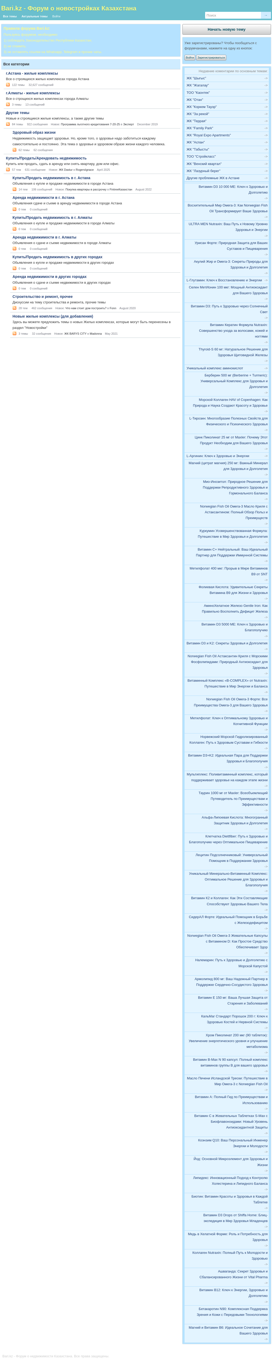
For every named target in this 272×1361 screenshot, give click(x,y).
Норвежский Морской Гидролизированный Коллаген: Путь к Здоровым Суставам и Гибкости (229, 739)
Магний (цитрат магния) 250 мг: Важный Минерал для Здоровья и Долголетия (228, 466)
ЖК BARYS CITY (75, 333)
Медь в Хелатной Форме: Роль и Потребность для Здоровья (228, 1237)
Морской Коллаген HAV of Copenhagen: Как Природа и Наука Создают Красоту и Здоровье (230, 402)
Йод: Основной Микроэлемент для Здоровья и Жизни (231, 1162)
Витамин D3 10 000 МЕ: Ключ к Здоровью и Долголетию (233, 189)
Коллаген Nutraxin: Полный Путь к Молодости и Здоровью (230, 1255)
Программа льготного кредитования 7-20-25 (90, 124)
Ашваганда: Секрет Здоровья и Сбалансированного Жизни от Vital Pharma (234, 1274)
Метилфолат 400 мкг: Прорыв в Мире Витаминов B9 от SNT (229, 571)
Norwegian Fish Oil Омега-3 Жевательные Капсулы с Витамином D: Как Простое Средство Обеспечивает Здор (227, 941)
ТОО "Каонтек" (198, 93)
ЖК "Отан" (195, 100)
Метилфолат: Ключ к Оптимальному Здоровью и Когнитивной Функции (229, 721)
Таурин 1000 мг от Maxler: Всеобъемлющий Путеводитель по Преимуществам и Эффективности (233, 798)
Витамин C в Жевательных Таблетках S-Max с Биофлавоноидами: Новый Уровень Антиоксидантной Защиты (231, 1121)
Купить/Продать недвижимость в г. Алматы (52, 217)
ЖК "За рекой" (198, 114)
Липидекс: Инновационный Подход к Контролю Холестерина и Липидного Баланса (230, 1181)
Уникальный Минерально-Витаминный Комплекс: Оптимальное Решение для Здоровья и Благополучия (228, 879)
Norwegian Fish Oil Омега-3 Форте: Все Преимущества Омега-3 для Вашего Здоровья (231, 702)
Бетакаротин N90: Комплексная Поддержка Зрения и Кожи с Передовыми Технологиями (232, 1312)
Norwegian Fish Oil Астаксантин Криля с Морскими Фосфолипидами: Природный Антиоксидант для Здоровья (228, 662)
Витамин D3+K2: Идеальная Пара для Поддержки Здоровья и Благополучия (228, 758)
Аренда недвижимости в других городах (50, 277)
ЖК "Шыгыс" (196, 78)
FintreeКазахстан (121, 189)
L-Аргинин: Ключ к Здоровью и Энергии (218, 456)
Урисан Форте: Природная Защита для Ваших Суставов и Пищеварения (231, 246)
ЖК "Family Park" (200, 128)
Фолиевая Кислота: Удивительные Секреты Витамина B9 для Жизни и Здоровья (233, 590)
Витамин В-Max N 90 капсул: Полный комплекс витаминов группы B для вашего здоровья (230, 1062)
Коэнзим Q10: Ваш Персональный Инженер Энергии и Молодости (233, 1143)
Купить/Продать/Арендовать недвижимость (46, 158)
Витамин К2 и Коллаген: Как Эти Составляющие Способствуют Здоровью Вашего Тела (229, 901)
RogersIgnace (85, 169)
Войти (56, 16)
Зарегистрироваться (211, 57)
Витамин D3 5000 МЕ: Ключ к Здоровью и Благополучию (234, 627)
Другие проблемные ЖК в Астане (213, 178)
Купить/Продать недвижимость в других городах (58, 257)
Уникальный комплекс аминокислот (215, 368)
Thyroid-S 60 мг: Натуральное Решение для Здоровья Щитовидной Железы (233, 352)
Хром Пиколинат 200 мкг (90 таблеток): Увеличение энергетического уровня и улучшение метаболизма (228, 1041)
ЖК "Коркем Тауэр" (202, 107)
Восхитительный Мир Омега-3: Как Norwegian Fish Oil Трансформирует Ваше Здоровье (228, 208)
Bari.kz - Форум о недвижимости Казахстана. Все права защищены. (55, 1356)
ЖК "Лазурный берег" (204, 171)
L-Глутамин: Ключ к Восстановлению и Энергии (224, 280)
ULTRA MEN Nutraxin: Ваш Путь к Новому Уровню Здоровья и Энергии (228, 227)
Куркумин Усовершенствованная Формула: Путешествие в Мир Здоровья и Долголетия (233, 534)
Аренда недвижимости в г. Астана (44, 197)
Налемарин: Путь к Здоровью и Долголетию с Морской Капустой (231, 963)
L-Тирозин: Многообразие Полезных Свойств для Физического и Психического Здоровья (228, 421)
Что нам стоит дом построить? (85, 308)
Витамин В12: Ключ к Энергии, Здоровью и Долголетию (233, 1293)
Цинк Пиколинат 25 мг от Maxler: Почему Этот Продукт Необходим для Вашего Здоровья (231, 440)
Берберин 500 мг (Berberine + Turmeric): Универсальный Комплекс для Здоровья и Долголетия (234, 381)
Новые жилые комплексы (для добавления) (53, 316)
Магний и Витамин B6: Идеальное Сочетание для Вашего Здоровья (228, 1330)
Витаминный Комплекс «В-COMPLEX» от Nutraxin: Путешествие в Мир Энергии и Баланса (227, 683)
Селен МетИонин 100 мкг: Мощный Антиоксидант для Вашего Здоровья (228, 290)
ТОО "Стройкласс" (201, 156)
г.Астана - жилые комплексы (32, 73)
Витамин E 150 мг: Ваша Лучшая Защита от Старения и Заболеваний (233, 1000)
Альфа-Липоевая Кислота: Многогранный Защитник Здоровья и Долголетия (235, 820)
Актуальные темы (35, 16)
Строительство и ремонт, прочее (43, 296)
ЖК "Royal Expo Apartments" (209, 135)
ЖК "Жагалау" (198, 85)
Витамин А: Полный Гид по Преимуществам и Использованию (231, 1100)
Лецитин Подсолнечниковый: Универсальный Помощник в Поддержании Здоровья (232, 858)
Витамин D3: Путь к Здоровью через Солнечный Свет (229, 309)
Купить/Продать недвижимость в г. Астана (52, 178)
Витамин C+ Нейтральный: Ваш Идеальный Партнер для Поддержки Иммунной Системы (232, 552)
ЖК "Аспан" (196, 142)
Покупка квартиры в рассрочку (86, 189)
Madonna (96, 333)
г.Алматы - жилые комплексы (33, 93)
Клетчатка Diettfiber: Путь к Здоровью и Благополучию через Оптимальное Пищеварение (228, 839)
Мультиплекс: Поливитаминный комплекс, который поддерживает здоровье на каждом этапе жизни (227, 777)
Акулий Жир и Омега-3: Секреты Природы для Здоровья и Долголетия (231, 264)
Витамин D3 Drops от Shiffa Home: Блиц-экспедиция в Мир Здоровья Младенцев (235, 1218)
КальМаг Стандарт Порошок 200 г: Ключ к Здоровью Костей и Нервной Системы (234, 1019)
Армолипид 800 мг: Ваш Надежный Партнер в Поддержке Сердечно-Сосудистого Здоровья (231, 982)
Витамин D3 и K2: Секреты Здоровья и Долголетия (227, 643)
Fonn (113, 308)
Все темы (10, 16)
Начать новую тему (227, 29)
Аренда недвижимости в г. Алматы (45, 237)
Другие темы (17, 113)
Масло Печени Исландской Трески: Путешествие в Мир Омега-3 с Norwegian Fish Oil (227, 1081)
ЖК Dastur (66, 169)
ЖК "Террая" (197, 121)
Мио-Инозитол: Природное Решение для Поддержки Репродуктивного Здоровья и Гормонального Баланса (235, 487)
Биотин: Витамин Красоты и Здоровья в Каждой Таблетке (229, 1199)
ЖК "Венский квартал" (204, 164)
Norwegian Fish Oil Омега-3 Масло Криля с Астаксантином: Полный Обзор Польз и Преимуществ (234, 512)
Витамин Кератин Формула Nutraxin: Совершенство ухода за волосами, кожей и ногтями (233, 330)
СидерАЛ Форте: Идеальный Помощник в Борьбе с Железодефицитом (228, 920)
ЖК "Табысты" (198, 149)
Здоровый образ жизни (34, 132)
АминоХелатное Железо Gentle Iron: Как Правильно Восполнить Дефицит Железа (235, 608)
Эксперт (128, 124)
